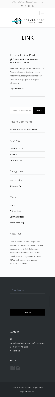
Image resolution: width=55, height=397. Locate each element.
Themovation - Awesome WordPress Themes (24, 61)
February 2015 (16, 160)
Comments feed (17, 216)
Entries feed (15, 211)
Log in (12, 205)
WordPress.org (17, 222)
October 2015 (16, 148)
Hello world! (31, 129)
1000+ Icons (19, 89)
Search (39, 110)
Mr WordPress (16, 129)
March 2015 (15, 154)
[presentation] (29, 301)
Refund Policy (16, 180)
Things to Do (15, 186)
